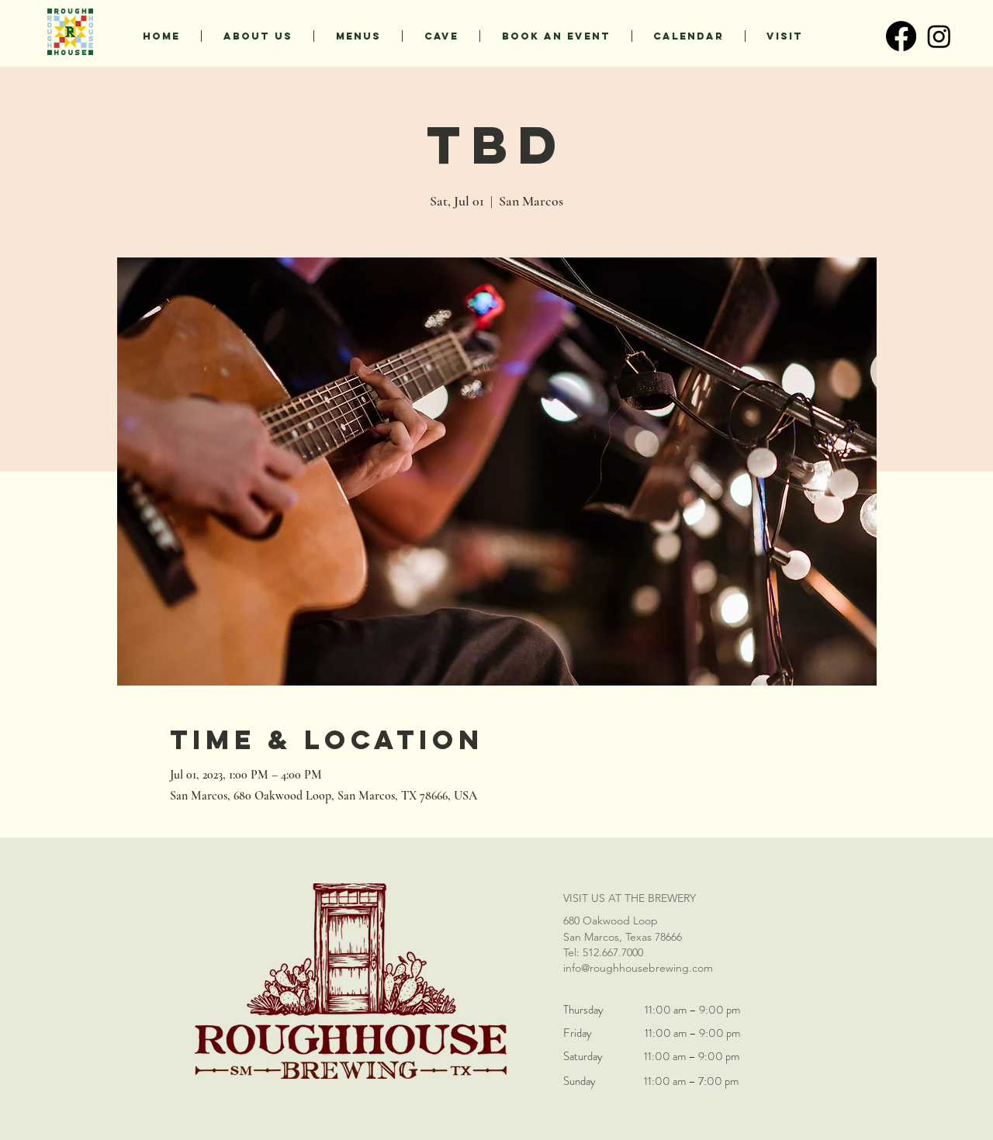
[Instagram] (939, 36)
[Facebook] (901, 36)
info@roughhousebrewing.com (638, 968)
